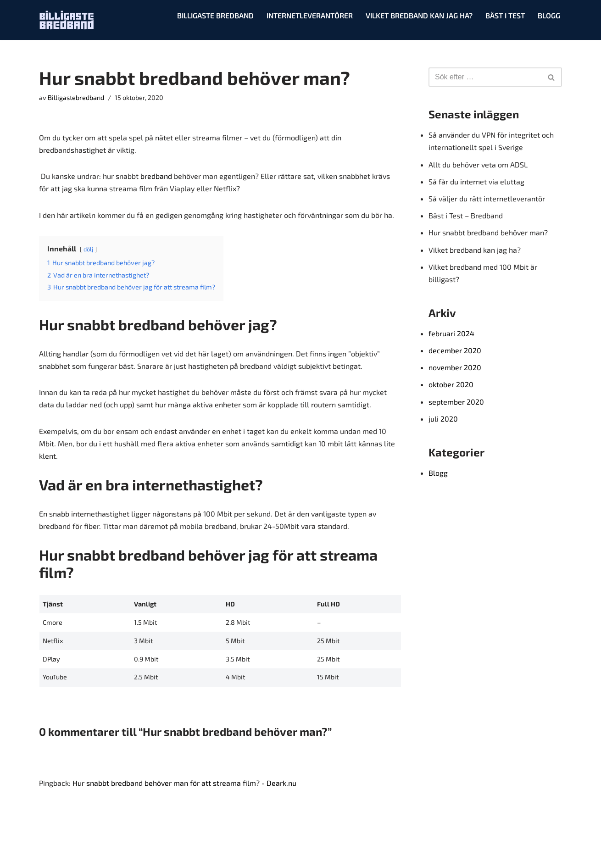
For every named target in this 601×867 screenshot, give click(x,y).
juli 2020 (443, 418)
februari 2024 (451, 333)
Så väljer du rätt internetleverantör (486, 198)
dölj (88, 249)
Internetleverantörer (310, 15)
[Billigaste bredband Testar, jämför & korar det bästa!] (66, 20)
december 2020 (454, 350)
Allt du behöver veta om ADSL (478, 164)
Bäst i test (505, 15)
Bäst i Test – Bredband (465, 215)
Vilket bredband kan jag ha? (419, 15)
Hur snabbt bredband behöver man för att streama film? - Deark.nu (184, 782)
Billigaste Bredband (215, 15)
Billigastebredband (76, 97)
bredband (156, 176)
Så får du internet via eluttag (476, 181)
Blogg (549, 15)
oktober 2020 (450, 384)
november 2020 (454, 367)
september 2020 (456, 401)
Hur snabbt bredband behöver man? (488, 232)
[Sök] (484, 77)
